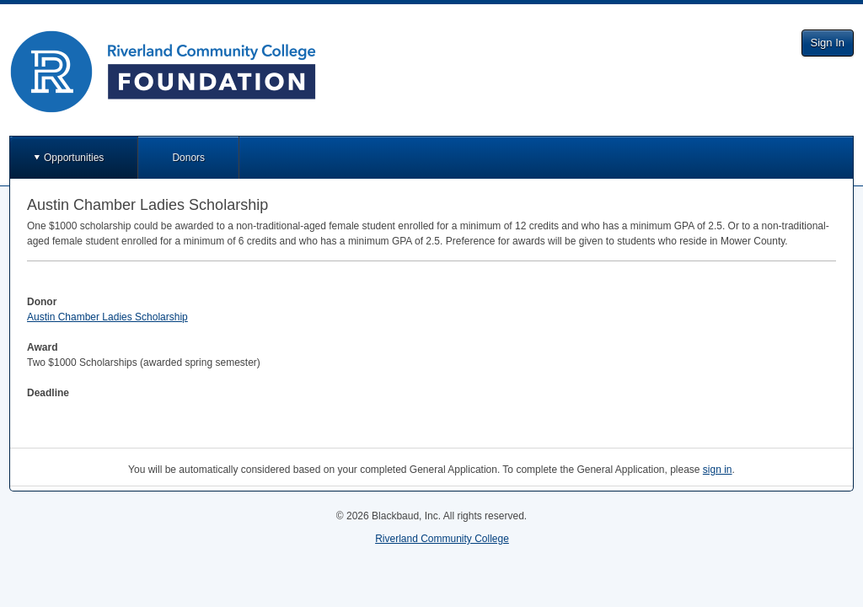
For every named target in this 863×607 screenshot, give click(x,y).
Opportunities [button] (74, 158)
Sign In (827, 42)
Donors (188, 158)
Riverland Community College (442, 539)
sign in (717, 469)
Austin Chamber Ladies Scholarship (107, 317)
